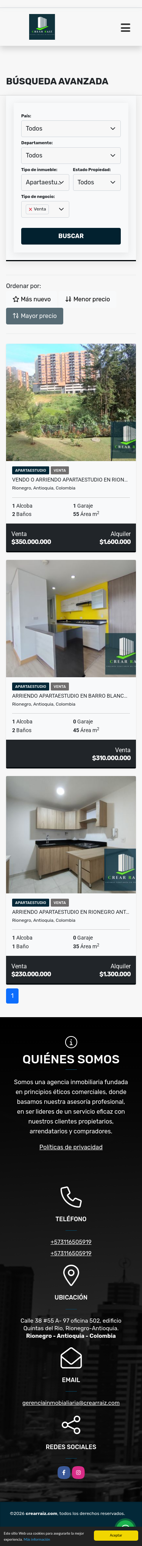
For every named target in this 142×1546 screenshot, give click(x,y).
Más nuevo (31, 299)
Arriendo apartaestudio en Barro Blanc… (69, 696)
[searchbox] (28, 221)
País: (26, 116)
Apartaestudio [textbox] (45, 182)
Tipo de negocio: (38, 196)
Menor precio (87, 299)
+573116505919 (70, 1242)
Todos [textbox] (34, 128)
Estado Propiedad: (92, 169)
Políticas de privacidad (71, 1147)
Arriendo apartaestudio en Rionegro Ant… (70, 912)
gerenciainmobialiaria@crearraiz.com (71, 1403)
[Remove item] (31, 209)
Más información (36, 1539)
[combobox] (71, 128)
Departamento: (37, 142)
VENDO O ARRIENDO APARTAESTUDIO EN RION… (70, 480)
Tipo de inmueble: (39, 169)
